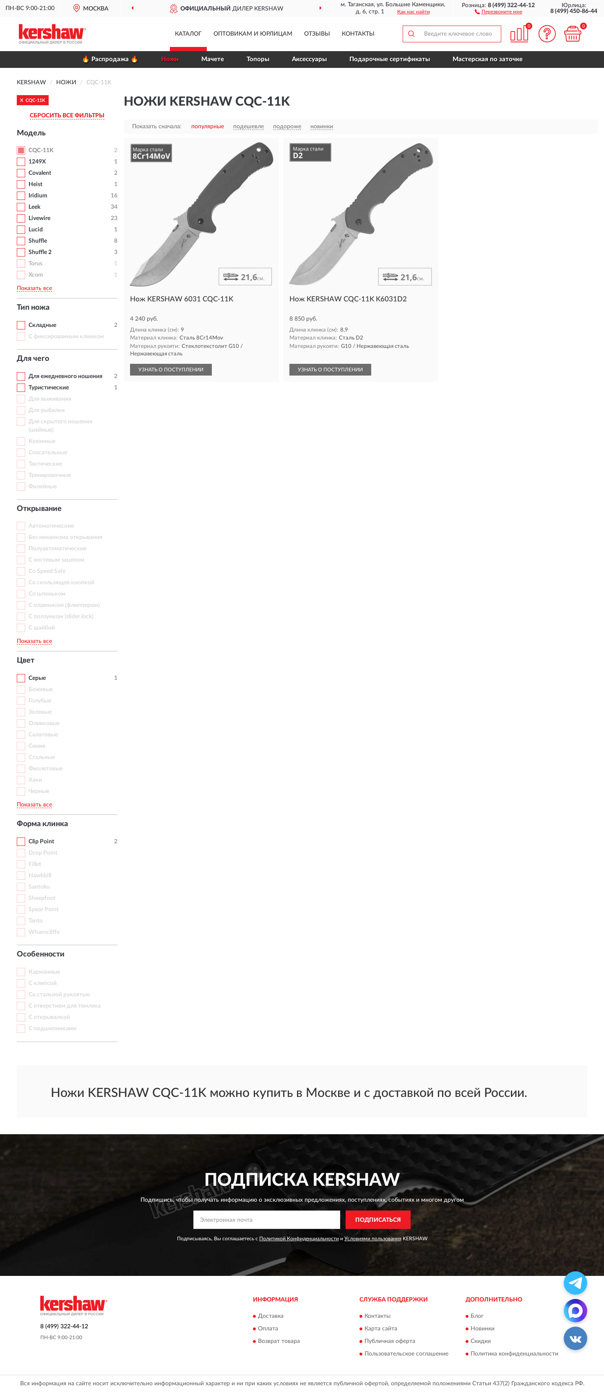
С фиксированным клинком (66, 337)
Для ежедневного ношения (65, 376)
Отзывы (317, 34)
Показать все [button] (34, 288)
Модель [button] (31, 133)
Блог (477, 1316)
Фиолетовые (45, 769)
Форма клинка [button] (42, 824)
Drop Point (43, 853)
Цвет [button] (25, 660)
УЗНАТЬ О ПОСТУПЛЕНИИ (170, 369)
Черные (39, 791)
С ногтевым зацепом (56, 560)
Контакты (358, 34)
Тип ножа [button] (33, 307)
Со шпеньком (47, 594)
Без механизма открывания (65, 537)
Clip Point (41, 842)
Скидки (481, 1341)
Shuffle (38, 241)
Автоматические (51, 526)
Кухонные (42, 441)
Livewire (39, 218)
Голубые (40, 701)
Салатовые (43, 735)
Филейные (43, 487)
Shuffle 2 (40, 252)
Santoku (39, 887)
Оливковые (44, 723)
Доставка (271, 1316)
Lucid (36, 230)
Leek (34, 207)
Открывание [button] (39, 509)
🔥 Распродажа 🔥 (110, 59)
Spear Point (44, 909)
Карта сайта (380, 1329)
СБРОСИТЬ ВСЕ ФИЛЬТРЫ (67, 116)
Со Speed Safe (47, 571)
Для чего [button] (33, 359)
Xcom (36, 275)
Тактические (45, 464)
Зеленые (40, 712)
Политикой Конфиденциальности (299, 1238)
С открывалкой (49, 1017)
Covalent (40, 173)
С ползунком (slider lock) (61, 617)
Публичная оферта (389, 1341)
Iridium (38, 196)
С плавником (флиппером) (64, 605)
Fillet (35, 864)
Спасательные (48, 453)
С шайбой (42, 628)
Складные (42, 325)
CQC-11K (41, 150)
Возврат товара (279, 1341)
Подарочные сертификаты (389, 59)
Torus (35, 264)
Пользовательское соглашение (406, 1354)
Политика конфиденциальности (514, 1354)
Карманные (44, 972)
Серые (37, 678)
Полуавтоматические (57, 549)
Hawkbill (40, 876)
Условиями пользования (372, 1238)
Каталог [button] (188, 34)
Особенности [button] (41, 954)
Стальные (42, 757)
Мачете (212, 59)
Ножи (170, 59)
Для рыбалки (47, 410)
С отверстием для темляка (65, 1006)
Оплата (268, 1329)
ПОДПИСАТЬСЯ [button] (378, 1220)
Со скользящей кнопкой (61, 583)
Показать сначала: (157, 127)
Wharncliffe (44, 932)
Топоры (258, 59)
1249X (37, 162)
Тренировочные (50, 475)
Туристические (49, 388)
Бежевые (41, 689)
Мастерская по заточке (488, 59)
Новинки (483, 1329)
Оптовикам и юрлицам (252, 34)
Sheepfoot (42, 898)
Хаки (35, 780)
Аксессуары (309, 59)
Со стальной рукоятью (59, 995)
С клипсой (43, 983)
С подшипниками (52, 1029)
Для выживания (50, 399)
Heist (35, 184)
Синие (37, 746)
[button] (498, 11)
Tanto (36, 921)
